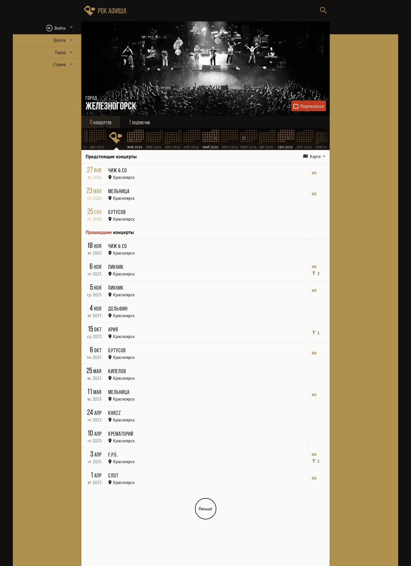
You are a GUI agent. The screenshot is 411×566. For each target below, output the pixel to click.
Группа (59, 40)
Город (60, 52)
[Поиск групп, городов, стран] (222, 10)
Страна (59, 64)
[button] (47, 27)
